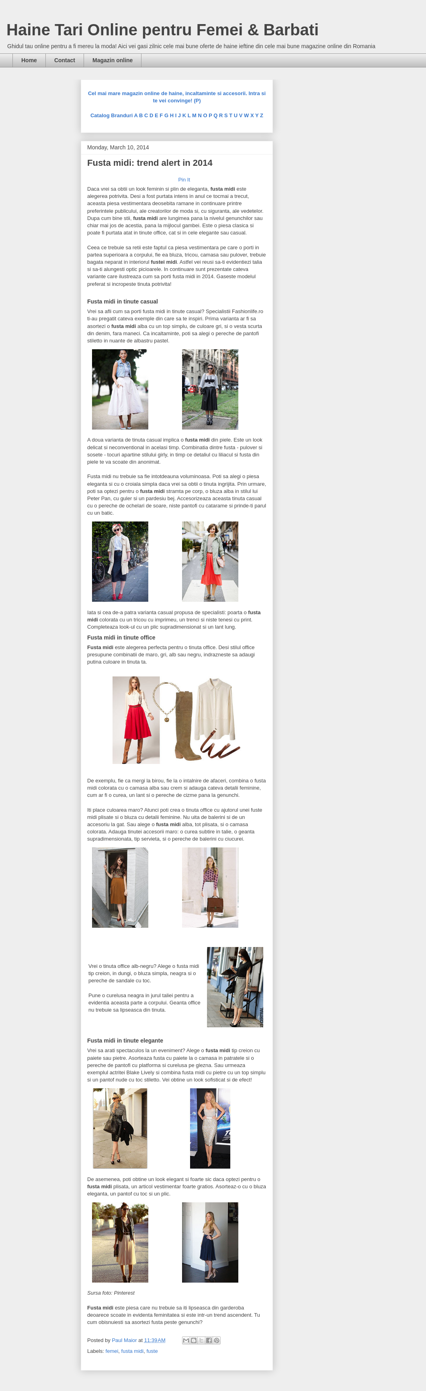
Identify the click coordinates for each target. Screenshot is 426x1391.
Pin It (184, 180)
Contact (64, 60)
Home (29, 60)
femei (112, 1351)
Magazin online (112, 60)
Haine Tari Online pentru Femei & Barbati (162, 30)
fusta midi (132, 1351)
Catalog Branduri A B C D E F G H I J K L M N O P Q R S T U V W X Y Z (176, 115)
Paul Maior (125, 1340)
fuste (152, 1351)
